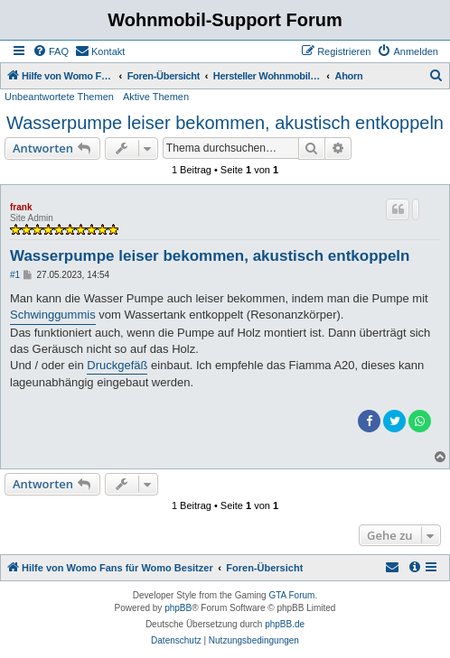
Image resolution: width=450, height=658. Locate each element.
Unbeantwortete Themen (59, 96)
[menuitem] (51, 51)
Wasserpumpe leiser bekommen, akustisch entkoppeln (225, 123)
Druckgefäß (117, 365)
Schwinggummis (53, 314)
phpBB (178, 608)
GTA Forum (291, 595)
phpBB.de (285, 624)
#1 (15, 275)
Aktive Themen (156, 96)
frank (21, 207)
